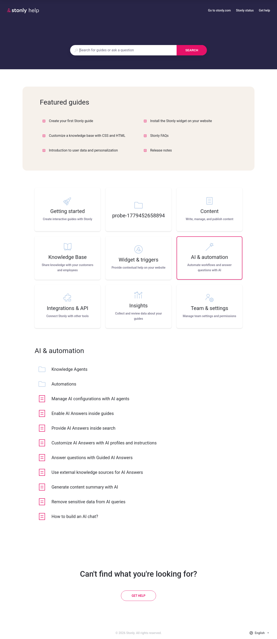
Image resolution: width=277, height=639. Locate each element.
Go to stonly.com (219, 11)
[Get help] (138, 596)
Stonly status (245, 11)
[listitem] (67, 209)
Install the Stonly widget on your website (178, 121)
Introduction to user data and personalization (80, 150)
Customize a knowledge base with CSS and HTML (83, 136)
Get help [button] (264, 10)
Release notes (158, 150)
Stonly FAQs (156, 136)
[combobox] (123, 50)
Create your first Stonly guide (67, 121)
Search (191, 50)
